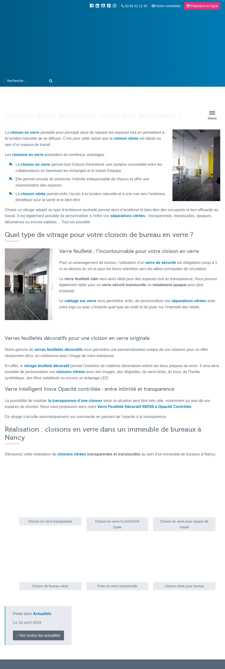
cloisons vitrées (71, 454)
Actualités (42, 614)
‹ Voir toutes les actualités (38, 635)
